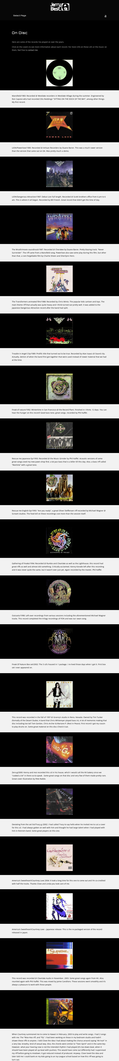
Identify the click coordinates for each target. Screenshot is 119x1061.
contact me (33, 50)
